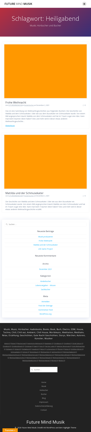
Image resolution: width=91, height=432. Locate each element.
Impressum (43, 402)
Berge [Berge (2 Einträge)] (14, 343)
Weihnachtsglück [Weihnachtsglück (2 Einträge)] (32, 358)
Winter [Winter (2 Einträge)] (62, 360)
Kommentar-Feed (45, 310)
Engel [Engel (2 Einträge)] (36, 346)
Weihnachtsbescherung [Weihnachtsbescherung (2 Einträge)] (30, 355)
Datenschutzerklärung (44, 406)
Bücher (44, 394)
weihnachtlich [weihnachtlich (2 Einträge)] (57, 352)
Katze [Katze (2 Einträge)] (43, 349)
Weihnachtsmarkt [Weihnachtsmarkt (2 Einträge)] (73, 358)
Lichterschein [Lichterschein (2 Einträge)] (51, 349)
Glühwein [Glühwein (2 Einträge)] (10, 349)
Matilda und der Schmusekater (24, 193)
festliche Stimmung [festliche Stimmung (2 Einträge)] (64, 346)
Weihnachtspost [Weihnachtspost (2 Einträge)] (45, 360)
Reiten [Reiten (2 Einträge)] (67, 349)
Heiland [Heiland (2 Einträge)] (18, 349)
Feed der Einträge (45, 305)
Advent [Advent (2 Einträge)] (7, 343)
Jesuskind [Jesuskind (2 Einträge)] (36, 349)
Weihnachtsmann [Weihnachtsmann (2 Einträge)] (59, 358)
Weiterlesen (10, 125)
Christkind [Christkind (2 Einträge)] (7, 346)
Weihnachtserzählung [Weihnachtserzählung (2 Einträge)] (63, 355)
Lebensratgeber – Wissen (45, 285)
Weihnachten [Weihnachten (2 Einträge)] (46, 352)
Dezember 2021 (45, 269)
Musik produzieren (45, 236)
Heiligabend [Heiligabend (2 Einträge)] (27, 349)
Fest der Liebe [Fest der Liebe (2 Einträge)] (50, 346)
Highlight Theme (69, 427)
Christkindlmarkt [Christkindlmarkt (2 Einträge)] (18, 346)
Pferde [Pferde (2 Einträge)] (61, 349)
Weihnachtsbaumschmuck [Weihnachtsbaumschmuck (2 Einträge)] (11, 355)
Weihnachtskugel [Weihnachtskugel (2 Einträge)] (46, 358)
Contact (44, 410)
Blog (44, 398)
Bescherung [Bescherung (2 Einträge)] (22, 343)
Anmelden (46, 301)
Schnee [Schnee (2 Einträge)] (25, 352)
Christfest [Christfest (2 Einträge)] (68, 343)
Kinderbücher (29, 105)
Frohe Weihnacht (15, 102)
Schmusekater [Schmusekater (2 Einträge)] (16, 352)
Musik (43, 386)
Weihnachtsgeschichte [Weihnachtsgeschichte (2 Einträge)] (18, 358)
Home (43, 382)
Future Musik (18, 3)
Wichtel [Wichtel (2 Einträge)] (54, 360)
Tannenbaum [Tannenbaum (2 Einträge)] (35, 352)
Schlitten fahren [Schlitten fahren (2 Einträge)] (77, 349)
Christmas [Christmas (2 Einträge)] (29, 346)
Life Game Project (45, 249)
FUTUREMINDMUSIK (15, 105)
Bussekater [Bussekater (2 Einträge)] (49, 343)
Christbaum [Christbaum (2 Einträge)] (58, 343)
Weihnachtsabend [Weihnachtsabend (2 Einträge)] (70, 352)
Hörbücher (44, 390)
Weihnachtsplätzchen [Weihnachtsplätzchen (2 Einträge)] (30, 360)
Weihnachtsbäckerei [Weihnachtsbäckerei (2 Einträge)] (47, 355)
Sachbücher (45, 289)
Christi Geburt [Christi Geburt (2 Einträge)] (77, 343)
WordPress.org (45, 314)
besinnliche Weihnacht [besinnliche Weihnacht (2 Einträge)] (35, 343)
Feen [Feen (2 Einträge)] (42, 346)
